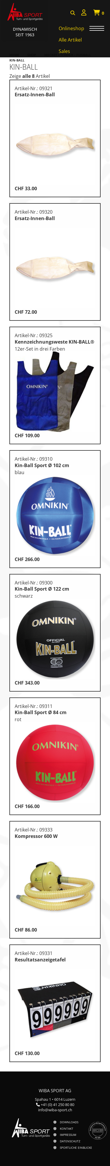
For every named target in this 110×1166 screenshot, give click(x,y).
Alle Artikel (70, 40)
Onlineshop (71, 28)
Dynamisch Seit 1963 (25, 31)
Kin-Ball (16, 60)
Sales (64, 51)
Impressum (68, 1134)
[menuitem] (84, 13)
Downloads (69, 1122)
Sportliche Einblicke (76, 1147)
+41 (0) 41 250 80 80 (57, 1104)
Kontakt (66, 1128)
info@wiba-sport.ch (55, 1109)
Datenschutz (70, 1141)
